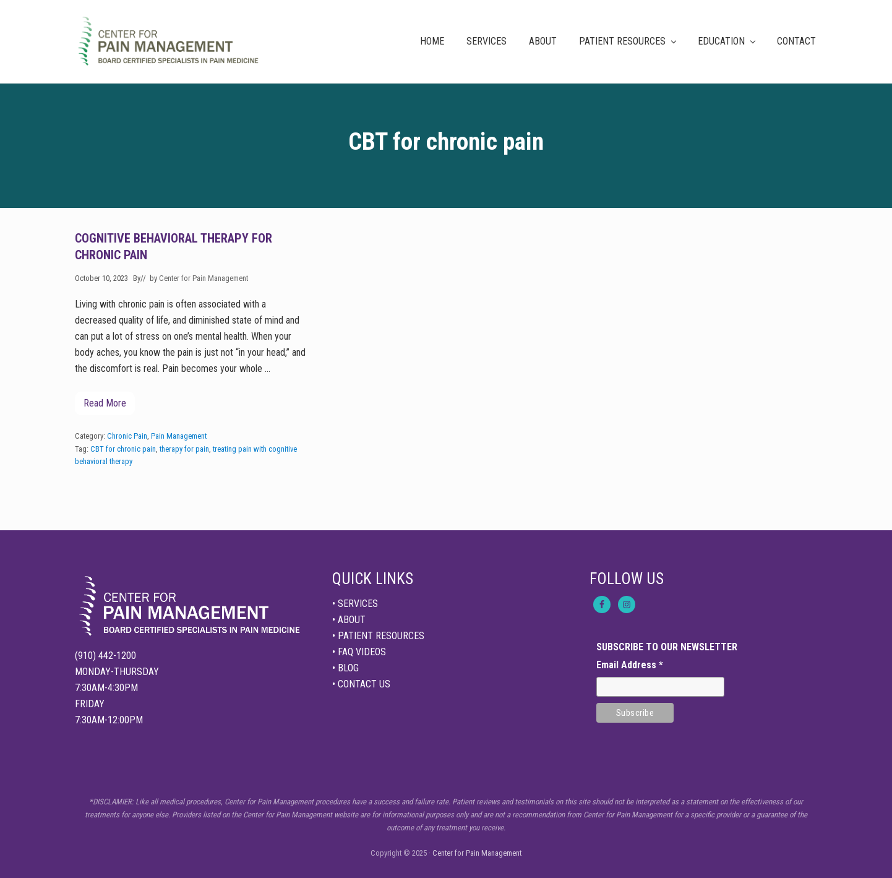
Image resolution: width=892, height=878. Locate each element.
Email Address (629, 665)
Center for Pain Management (476, 853)
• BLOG (345, 668)
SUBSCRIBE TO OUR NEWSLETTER (666, 647)
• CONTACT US (361, 684)
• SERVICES (355, 603)
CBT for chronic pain (123, 449)
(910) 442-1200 (105, 655)
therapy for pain (184, 449)
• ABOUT (349, 620)
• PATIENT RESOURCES (378, 636)
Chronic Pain (127, 436)
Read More (105, 406)
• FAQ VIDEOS (359, 652)
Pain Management (179, 436)
